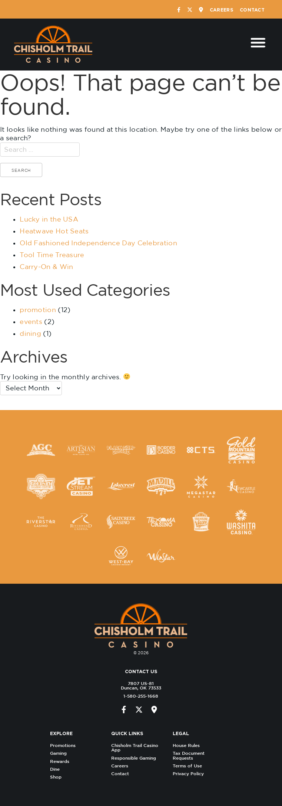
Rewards (62, 761)
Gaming (60, 753)
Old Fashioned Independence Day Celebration (98, 242)
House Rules (188, 745)
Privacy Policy (190, 773)
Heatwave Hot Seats (54, 231)
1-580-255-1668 (139, 696)
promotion (38, 309)
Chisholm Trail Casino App (136, 747)
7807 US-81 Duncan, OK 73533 (139, 685)
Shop (58, 776)
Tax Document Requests (190, 755)
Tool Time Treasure (52, 254)
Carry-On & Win (46, 266)
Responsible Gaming (135, 758)
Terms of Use (189, 765)
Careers (221, 9)
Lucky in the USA (49, 219)
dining (30, 333)
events (31, 321)
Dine (57, 769)
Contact (252, 9)
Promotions (65, 745)
